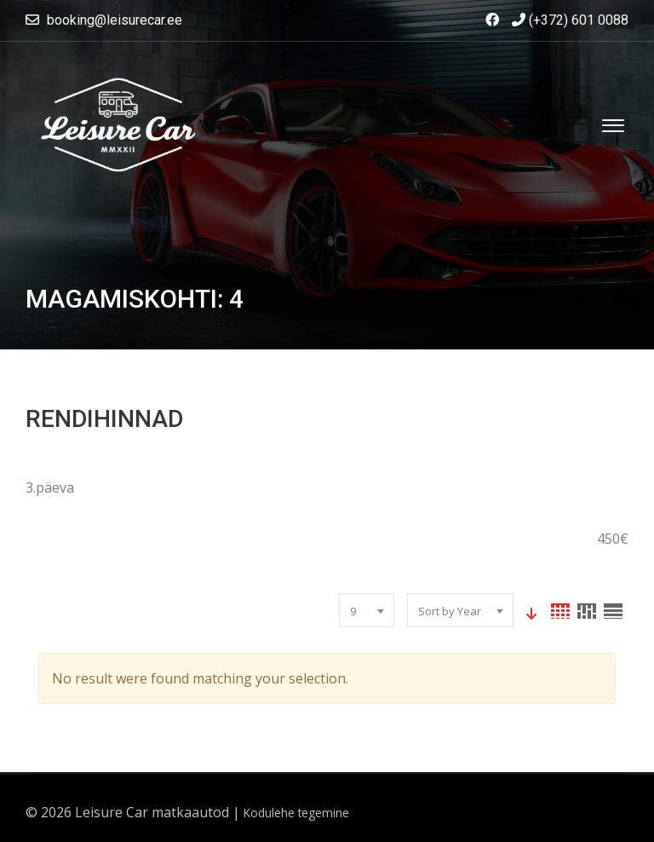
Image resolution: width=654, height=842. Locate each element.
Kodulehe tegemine (296, 813)
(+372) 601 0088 (570, 20)
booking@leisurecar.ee (114, 20)
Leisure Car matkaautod (152, 812)
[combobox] (366, 610)
